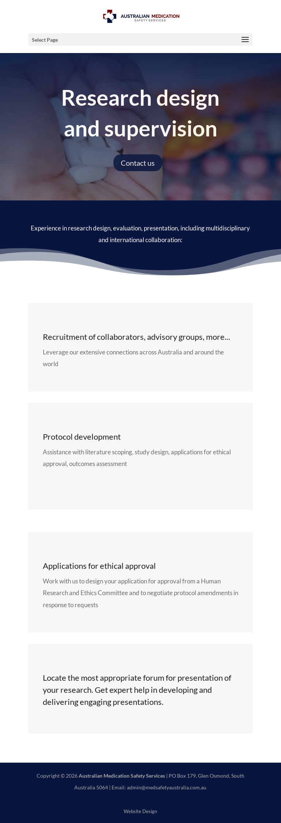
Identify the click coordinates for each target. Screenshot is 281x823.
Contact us (138, 162)
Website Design (140, 811)
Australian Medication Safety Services (122, 776)
